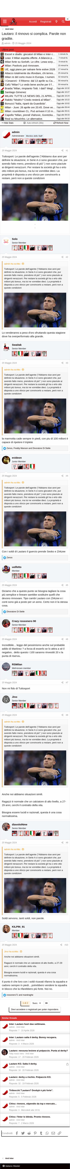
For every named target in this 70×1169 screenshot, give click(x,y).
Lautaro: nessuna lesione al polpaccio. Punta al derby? (38, 1050)
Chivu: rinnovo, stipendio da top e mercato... (33, 1103)
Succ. (37, 1003)
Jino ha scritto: (11, 951)
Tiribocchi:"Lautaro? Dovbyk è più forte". (31, 1090)
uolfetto (16, 567)
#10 (66, 945)
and (20, 995)
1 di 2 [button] (25, 1003)
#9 (67, 842)
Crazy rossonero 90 (24, 621)
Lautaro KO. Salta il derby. (23, 1063)
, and (28, 448)
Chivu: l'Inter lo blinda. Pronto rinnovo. (30, 1116)
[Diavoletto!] (15, 146)
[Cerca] (63, 21)
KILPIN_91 (18, 926)
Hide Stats (7, 123)
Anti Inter (20, 1027)
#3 (67, 363)
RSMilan (17, 664)
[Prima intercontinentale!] (50, 146)
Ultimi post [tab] (8, 49)
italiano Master (11, 1166)
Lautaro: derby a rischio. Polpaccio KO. (30, 1077)
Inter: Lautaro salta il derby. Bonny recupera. (33, 1037)
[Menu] (5, 21)
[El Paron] (21, 146)
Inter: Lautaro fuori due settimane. (27, 1024)
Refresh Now (61, 123)
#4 (67, 476)
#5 (67, 585)
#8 (67, 715)
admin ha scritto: (12, 263)
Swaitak (17, 344)
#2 (67, 257)
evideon (17, 457)
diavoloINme (19, 824)
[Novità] (56, 21)
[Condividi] (62, 151)
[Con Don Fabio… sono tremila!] (33, 146)
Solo (15, 238)
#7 (67, 682)
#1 (67, 150)
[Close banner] (67, 19)
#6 (67, 639)
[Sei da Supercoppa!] (38, 146)
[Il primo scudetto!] (27, 253)
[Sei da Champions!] (27, 146)
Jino (14, 696)
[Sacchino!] (44, 146)
